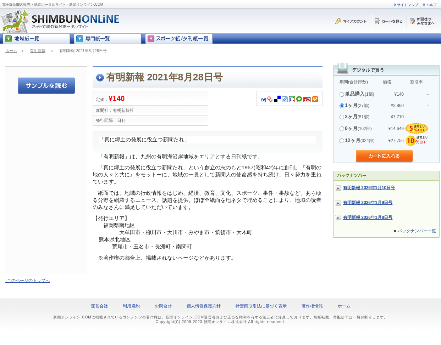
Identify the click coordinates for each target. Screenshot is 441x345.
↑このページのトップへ (27, 280)
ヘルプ (431, 5)
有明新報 (37, 51)
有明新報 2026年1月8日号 (367, 217)
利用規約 (131, 306)
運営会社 (99, 306)
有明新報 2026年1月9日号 (367, 202)
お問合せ (163, 306)
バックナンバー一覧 (417, 230)
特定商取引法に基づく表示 (261, 306)
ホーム (11, 51)
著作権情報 (312, 306)
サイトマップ (407, 5)
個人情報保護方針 (204, 306)
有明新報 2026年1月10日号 (369, 187)
